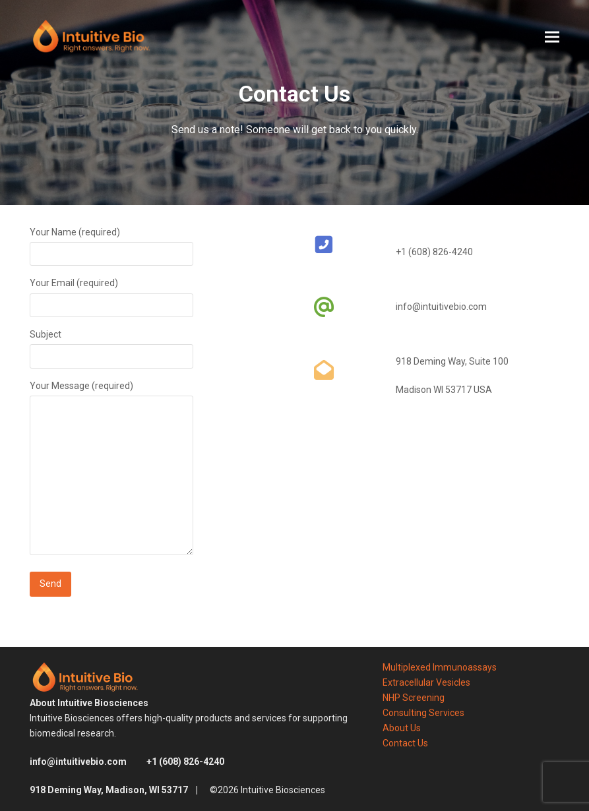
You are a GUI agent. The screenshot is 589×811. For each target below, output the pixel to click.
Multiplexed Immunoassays (440, 667)
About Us (402, 728)
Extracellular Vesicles (426, 682)
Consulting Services (423, 712)
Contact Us (405, 743)
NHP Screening (414, 697)
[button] (552, 36)
